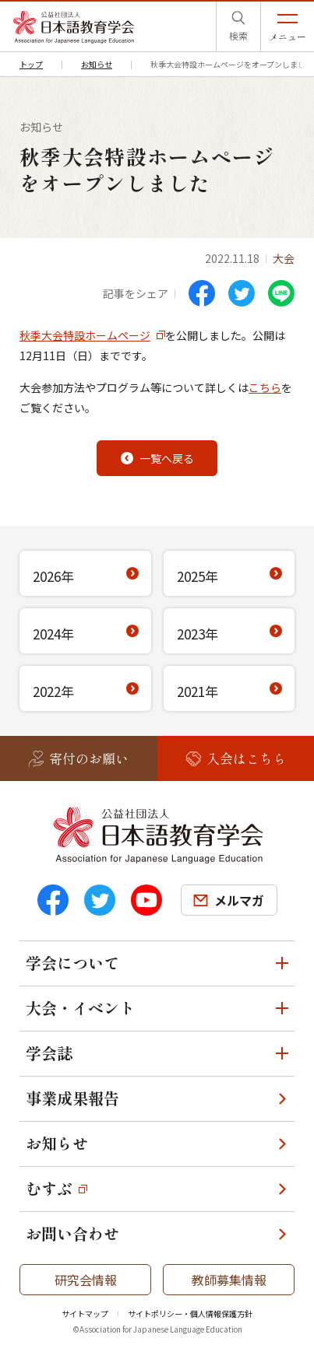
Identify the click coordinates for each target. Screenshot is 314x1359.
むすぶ (49, 1188)
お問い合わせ (72, 1233)
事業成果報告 (72, 1098)
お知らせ (57, 1143)
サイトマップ (85, 1313)
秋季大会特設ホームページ (84, 335)
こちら (265, 387)
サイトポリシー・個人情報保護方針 (190, 1313)
